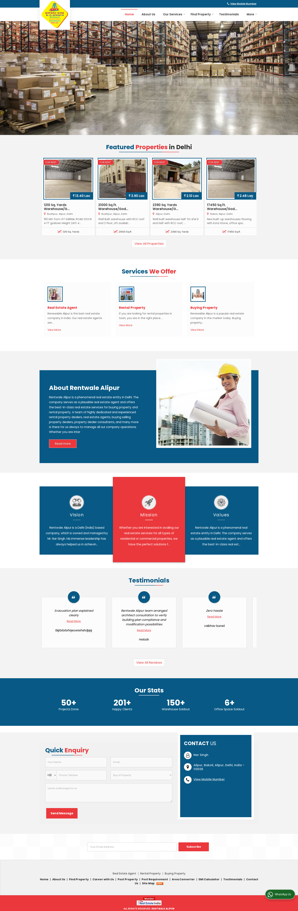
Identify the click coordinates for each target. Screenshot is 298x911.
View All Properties (149, 243)
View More (54, 330)
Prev (46, 197)
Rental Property (132, 307)
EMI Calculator (209, 879)
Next (252, 197)
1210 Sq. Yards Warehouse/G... (57, 207)
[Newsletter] (132, 847)
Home (129, 14)
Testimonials (229, 14)
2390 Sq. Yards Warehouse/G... (165, 207)
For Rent (50, 162)
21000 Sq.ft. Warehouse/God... (113, 207)
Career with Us (103, 879)
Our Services (174, 14)
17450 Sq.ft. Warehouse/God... (222, 207)
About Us (148, 14)
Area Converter (183, 879)
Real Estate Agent (62, 307)
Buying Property (204, 307)
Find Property (202, 14)
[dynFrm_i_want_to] (141, 775)
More (252, 14)
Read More (74, 621)
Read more (63, 444)
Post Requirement (155, 879)
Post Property (128, 879)
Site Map (148, 883)
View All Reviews (149, 662)
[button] (243, 3)
